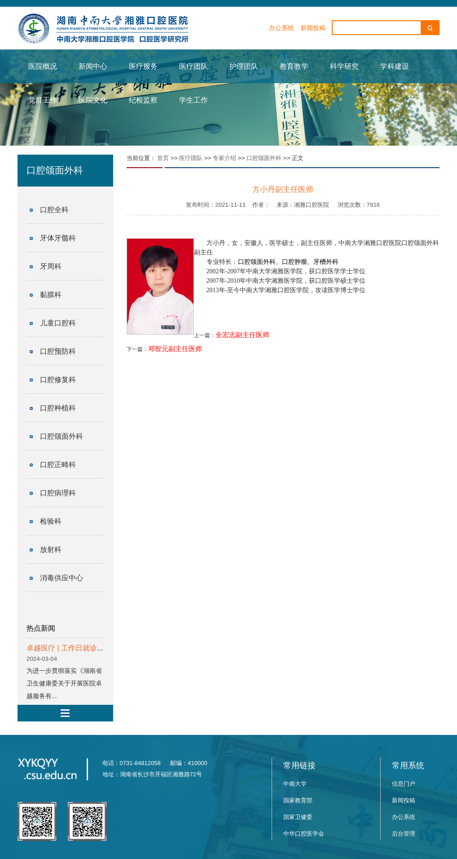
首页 (163, 158)
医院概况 (42, 66)
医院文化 (93, 100)
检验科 (51, 521)
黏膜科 (51, 294)
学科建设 (394, 66)
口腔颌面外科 (61, 436)
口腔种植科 (58, 408)
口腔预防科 (58, 351)
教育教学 (294, 66)
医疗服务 (143, 66)
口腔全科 (54, 210)
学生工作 (193, 100)
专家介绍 (224, 158)
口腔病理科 (58, 493)
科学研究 (344, 66)
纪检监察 (143, 100)
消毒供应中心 (61, 578)
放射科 (51, 549)
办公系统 (281, 27)
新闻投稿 (312, 27)
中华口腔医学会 (303, 833)
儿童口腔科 (58, 323)
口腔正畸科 (58, 464)
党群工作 (42, 100)
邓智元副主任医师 (175, 348)
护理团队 (243, 66)
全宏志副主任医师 (242, 334)
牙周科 (51, 266)
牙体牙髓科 (58, 238)
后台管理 (403, 833)
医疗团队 (193, 66)
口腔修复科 (58, 379)
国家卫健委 (297, 817)
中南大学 (295, 783)
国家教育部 (297, 800)
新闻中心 (93, 66)
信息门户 (403, 783)
